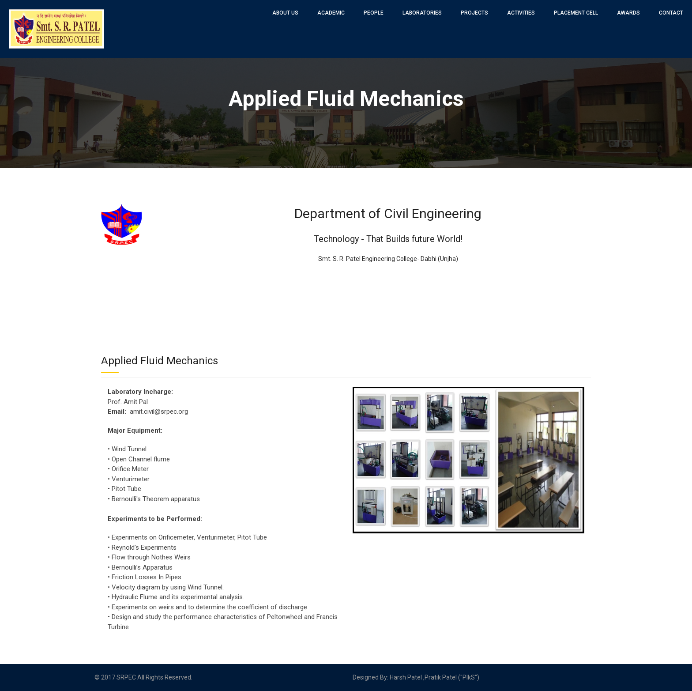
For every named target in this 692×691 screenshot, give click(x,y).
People (374, 13)
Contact (671, 13)
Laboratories (422, 13)
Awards (628, 13)
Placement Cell (576, 13)
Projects (474, 13)
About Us (285, 13)
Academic (331, 13)
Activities (521, 13)
